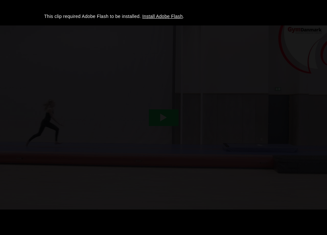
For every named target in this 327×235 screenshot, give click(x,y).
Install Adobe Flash (162, 16)
